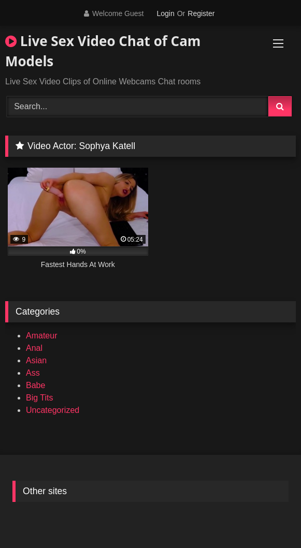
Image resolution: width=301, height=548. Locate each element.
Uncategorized (52, 410)
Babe (35, 385)
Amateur (41, 335)
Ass (33, 372)
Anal (34, 348)
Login (165, 13)
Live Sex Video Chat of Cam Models (102, 51)
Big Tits (39, 397)
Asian (36, 360)
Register (201, 13)
